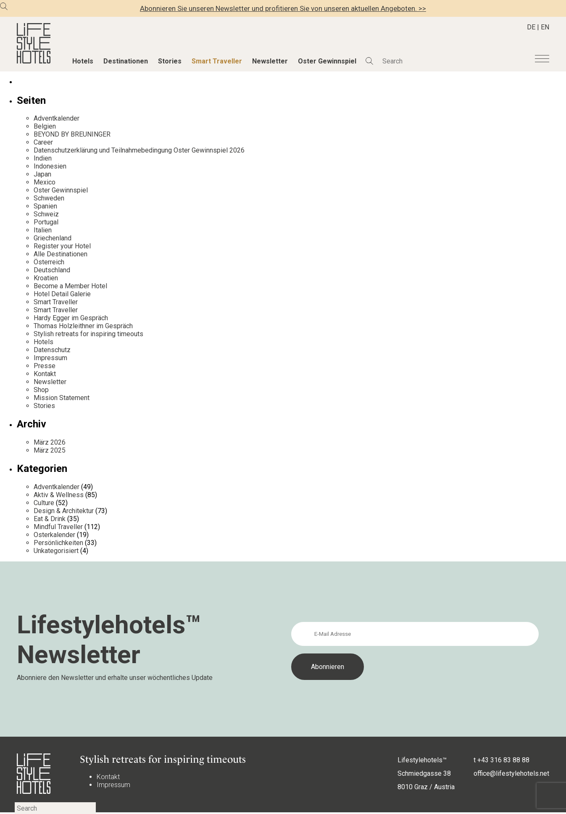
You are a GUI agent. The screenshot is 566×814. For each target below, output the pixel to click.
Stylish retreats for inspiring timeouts (88, 334)
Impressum (50, 358)
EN (545, 27)
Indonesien (50, 166)
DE (531, 27)
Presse (44, 366)
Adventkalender (56, 118)
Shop (41, 390)
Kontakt (45, 374)
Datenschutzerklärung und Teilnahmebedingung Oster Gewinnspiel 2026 (139, 150)
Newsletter (270, 61)
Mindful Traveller (58, 527)
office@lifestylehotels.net (511, 773)
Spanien (45, 206)
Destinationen (125, 61)
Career (43, 142)
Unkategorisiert (56, 551)
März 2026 (50, 442)
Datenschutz (52, 350)
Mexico (44, 182)
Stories (170, 61)
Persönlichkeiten (58, 543)
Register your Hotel (62, 246)
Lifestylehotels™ (422, 760)
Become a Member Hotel (70, 286)
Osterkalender (54, 535)
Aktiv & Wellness (59, 495)
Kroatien (46, 278)
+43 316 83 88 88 (503, 760)
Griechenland (52, 238)
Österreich (49, 262)
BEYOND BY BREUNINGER (72, 134)
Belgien (45, 126)
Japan (42, 174)
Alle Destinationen (60, 254)
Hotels (82, 61)
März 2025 (50, 450)
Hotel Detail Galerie (62, 294)
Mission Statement (62, 398)
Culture (44, 503)
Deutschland (52, 270)
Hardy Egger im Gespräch (71, 318)
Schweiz (46, 214)
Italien (43, 230)
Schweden (49, 198)
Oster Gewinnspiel (327, 61)
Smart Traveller (217, 61)
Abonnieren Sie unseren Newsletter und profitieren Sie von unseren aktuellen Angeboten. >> (283, 8)
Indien (43, 158)
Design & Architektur (64, 511)
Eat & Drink (50, 519)
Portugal (46, 222)
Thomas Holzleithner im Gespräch (83, 326)
